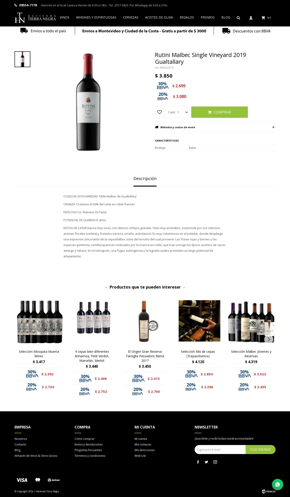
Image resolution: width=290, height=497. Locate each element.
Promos (208, 17)
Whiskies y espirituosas (96, 17)
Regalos (187, 17)
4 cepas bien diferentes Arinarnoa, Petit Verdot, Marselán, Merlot (92, 356)
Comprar (222, 112)
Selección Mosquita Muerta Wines (39, 353)
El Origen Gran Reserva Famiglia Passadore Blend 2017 (145, 356)
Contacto (20, 444)
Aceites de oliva (159, 17)
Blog (225, 17)
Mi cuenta (141, 439)
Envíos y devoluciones (89, 444)
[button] (268, 339)
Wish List (140, 456)
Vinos (64, 17)
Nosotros (20, 439)
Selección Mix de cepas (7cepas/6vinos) (198, 353)
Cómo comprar (84, 439)
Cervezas (130, 17)
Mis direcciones (145, 450)
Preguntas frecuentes (88, 450)
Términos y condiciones (90, 456)
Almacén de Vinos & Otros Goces (35, 456)
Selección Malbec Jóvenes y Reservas (251, 353)
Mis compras (143, 444)
